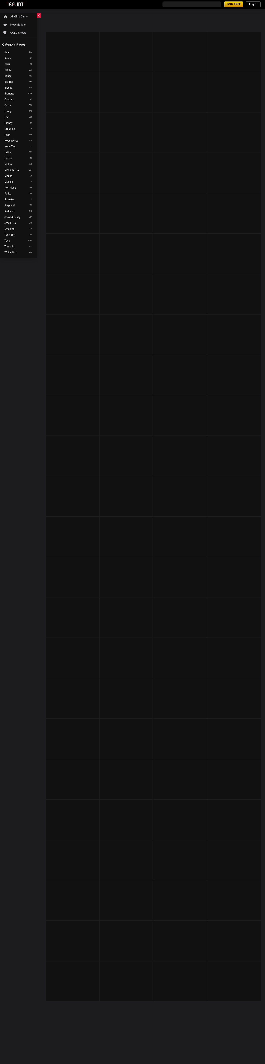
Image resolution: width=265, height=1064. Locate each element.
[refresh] (73, 16)
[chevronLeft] (39, 15)
